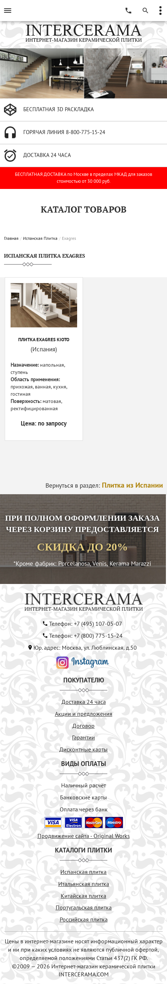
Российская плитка (84, 919)
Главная (11, 238)
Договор (83, 725)
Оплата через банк (84, 809)
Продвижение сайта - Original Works (83, 835)
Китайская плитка (83, 895)
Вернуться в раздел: (104, 485)
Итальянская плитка (83, 883)
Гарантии (83, 737)
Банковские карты (83, 797)
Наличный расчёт (83, 785)
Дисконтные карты (83, 749)
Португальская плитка (84, 907)
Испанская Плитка (40, 238)
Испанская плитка (83, 871)
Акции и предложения (83, 713)
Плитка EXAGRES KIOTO (43, 339)
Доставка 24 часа (83, 701)
